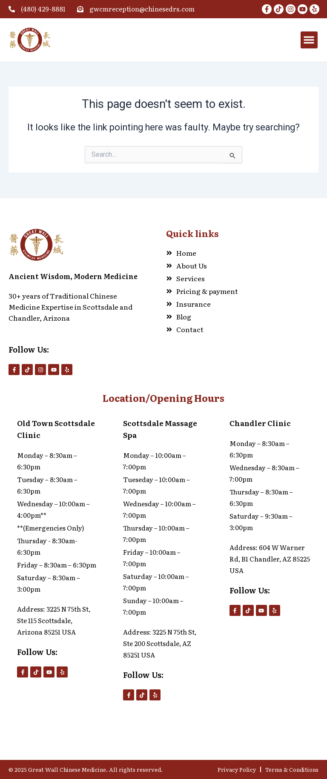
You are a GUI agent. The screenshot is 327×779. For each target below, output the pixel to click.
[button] (309, 40)
